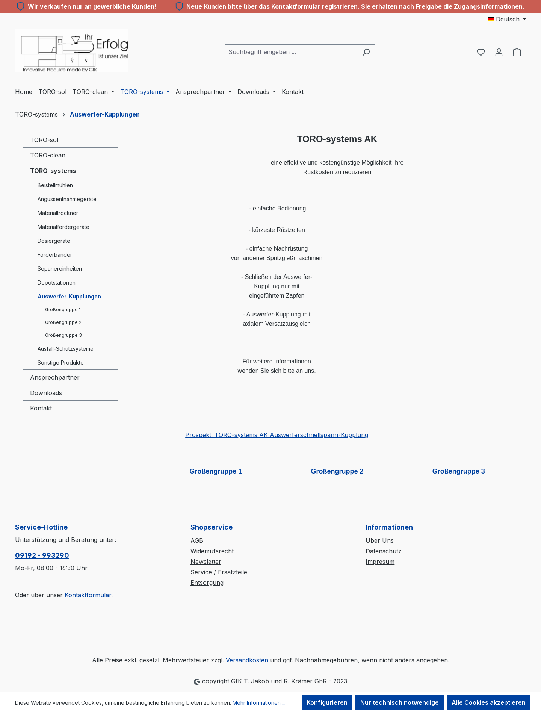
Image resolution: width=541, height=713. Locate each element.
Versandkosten (247, 660)
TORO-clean (47, 155)
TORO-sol (44, 140)
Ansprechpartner (55, 377)
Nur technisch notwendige (399, 702)
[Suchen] (366, 51)
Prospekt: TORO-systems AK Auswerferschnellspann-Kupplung (276, 435)
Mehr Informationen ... (259, 702)
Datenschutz (384, 551)
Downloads (46, 393)
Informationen (389, 527)
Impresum (380, 561)
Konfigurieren (327, 702)
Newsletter (205, 561)
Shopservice (211, 527)
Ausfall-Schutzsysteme (66, 348)
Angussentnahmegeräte (67, 199)
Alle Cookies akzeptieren (489, 702)
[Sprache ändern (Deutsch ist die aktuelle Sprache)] (507, 19)
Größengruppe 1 (63, 309)
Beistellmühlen (55, 185)
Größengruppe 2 (63, 322)
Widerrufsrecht (212, 551)
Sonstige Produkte (61, 362)
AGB (196, 540)
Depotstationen (57, 282)
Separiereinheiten (60, 268)
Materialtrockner (58, 213)
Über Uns (380, 540)
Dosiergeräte (54, 241)
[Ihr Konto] (499, 51)
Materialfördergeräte (63, 227)
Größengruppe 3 (63, 335)
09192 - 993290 (42, 555)
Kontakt (41, 408)
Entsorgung (207, 582)
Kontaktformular (88, 595)
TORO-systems (53, 170)
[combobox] (291, 51)
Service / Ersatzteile (218, 572)
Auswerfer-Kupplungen (69, 296)
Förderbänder (55, 254)
